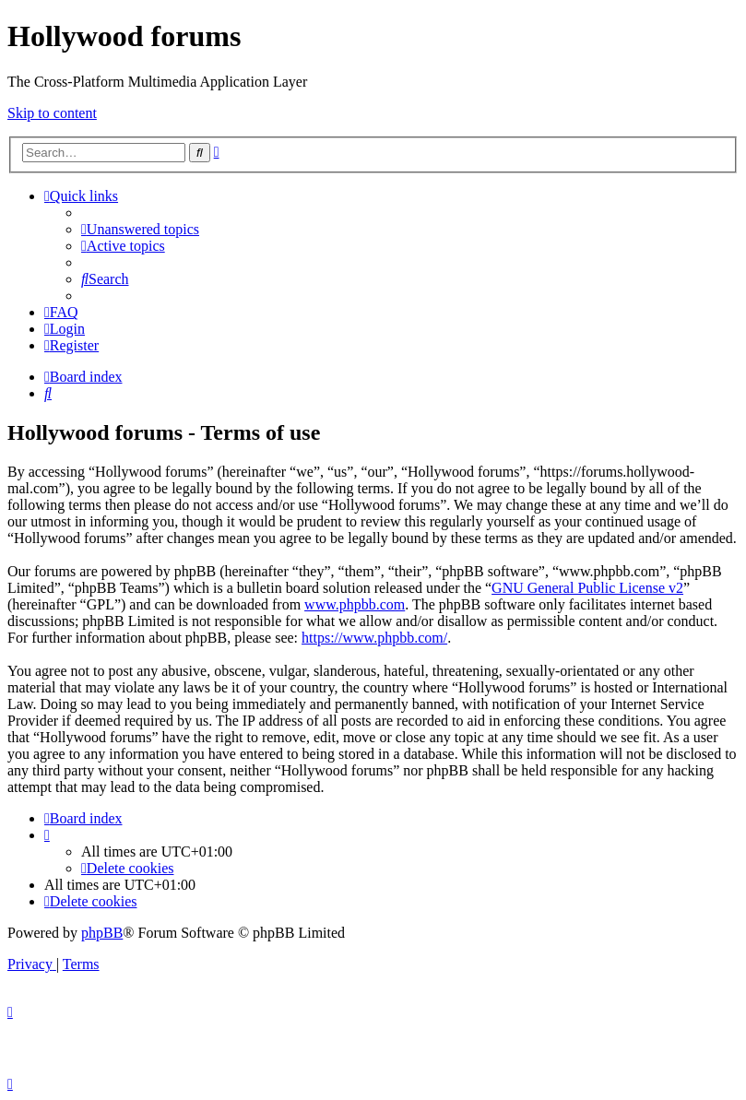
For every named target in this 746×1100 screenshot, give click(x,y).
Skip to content (52, 113)
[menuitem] (140, 229)
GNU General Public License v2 (587, 588)
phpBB (102, 932)
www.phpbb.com (354, 604)
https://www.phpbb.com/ (374, 637)
